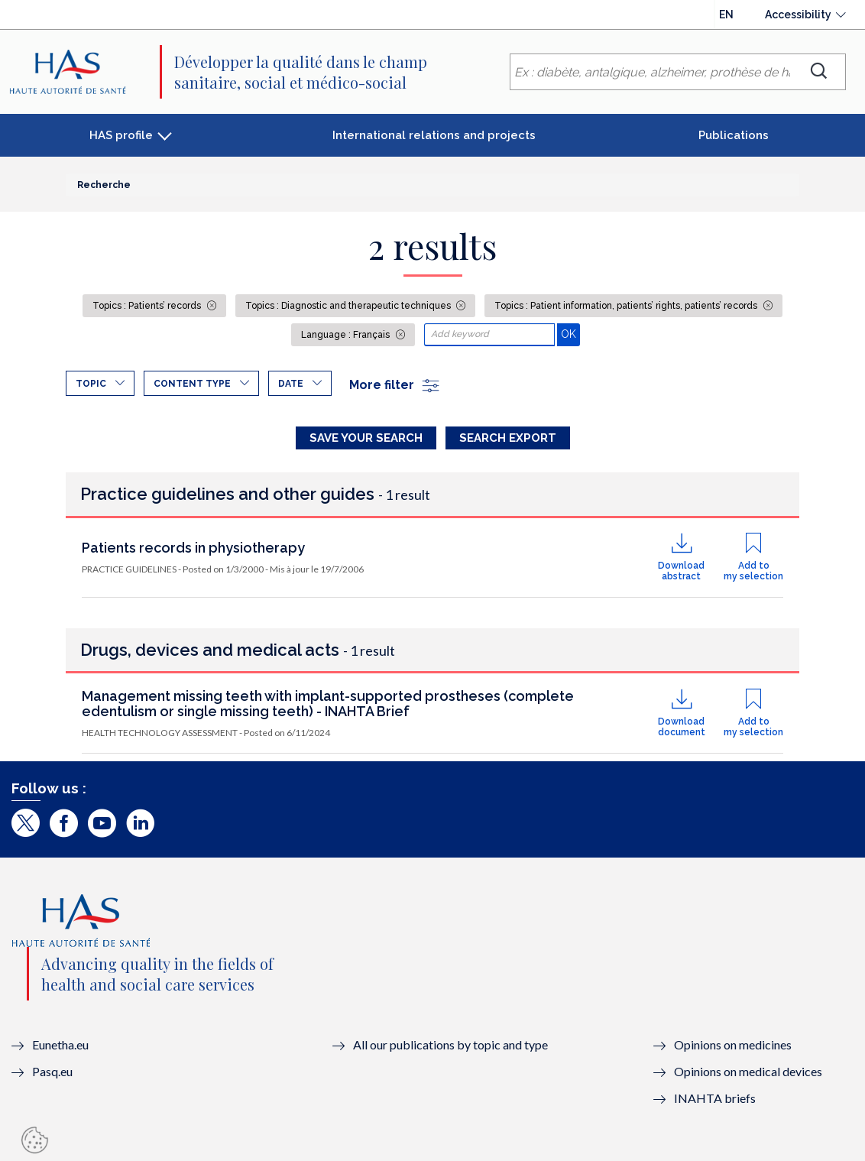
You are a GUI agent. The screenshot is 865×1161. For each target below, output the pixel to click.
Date (290, 383)
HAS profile (121, 135)
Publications (733, 135)
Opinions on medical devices (748, 1071)
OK (570, 333)
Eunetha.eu (60, 1044)
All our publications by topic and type (450, 1044)
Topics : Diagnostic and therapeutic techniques (349, 305)
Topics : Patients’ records (147, 305)
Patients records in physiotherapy (193, 548)
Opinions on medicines (733, 1044)
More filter (395, 385)
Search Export (507, 438)
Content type (192, 383)
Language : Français (346, 334)
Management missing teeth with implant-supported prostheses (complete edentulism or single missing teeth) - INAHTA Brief (328, 703)
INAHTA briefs (715, 1098)
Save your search (366, 438)
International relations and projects (434, 135)
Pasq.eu (52, 1071)
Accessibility (798, 14)
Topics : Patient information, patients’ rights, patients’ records (627, 305)
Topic (91, 383)
